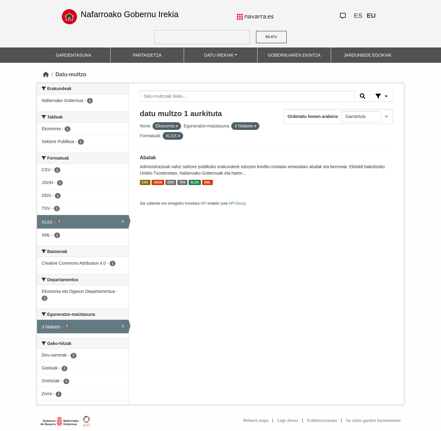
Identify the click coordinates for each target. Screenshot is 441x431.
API (204, 203)
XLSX (194, 182)
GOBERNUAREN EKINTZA (294, 55)
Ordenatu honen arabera (312, 116)
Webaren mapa (255, 420)
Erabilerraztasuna (322, 420)
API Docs (236, 203)
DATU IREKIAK (219, 55)
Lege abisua (287, 420)
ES (358, 15)
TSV (182, 182)
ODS (170, 182)
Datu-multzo (70, 74)
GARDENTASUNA (73, 55)
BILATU (271, 37)
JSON (157, 182)
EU (371, 15)
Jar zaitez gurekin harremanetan (373, 420)
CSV (145, 182)
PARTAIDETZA (147, 55)
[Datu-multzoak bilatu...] (247, 96)
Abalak (148, 157)
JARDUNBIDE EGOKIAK (367, 55)
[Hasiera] (46, 74)
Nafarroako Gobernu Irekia (130, 14)
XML (207, 182)
